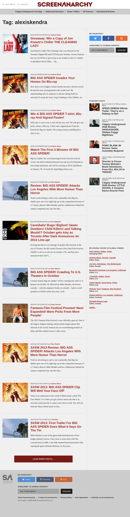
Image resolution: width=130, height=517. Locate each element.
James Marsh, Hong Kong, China (103, 283)
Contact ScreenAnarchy (47, 497)
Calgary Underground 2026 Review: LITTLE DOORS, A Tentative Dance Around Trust (114, 186)
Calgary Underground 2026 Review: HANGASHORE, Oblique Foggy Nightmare (114, 129)
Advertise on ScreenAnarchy (102, 497)
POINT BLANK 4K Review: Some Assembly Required (112, 148)
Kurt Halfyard (55, 222)
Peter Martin (55, 182)
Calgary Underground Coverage (28, 12)
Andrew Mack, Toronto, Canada (102, 258)
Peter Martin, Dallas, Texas (100, 251)
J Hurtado (54, 419)
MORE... (92, 308)
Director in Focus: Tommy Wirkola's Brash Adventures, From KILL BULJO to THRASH (113, 166)
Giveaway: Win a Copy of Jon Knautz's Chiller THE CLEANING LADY (53, 42)
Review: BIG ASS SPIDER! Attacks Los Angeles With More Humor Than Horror (56, 189)
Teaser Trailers (73, 12)
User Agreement (81, 497)
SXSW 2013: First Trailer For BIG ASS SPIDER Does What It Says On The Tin (55, 426)
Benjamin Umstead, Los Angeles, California (107, 270)
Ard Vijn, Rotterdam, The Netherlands (105, 264)
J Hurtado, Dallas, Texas (99, 276)
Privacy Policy (66, 497)
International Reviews (105, 12)
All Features (88, 12)
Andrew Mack (55, 35)
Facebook (45, 479)
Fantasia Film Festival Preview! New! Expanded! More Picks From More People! (57, 311)
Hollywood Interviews (54, 12)
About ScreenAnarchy (26, 497)
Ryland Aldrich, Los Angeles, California (106, 295)
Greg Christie (55, 304)
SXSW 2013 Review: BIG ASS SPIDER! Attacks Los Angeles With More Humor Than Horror (55, 351)
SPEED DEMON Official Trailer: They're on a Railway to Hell (114, 111)
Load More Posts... (43, 459)
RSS (64, 479)
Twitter (26, 479)
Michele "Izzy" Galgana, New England (105, 289)
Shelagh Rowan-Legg (98, 301)
